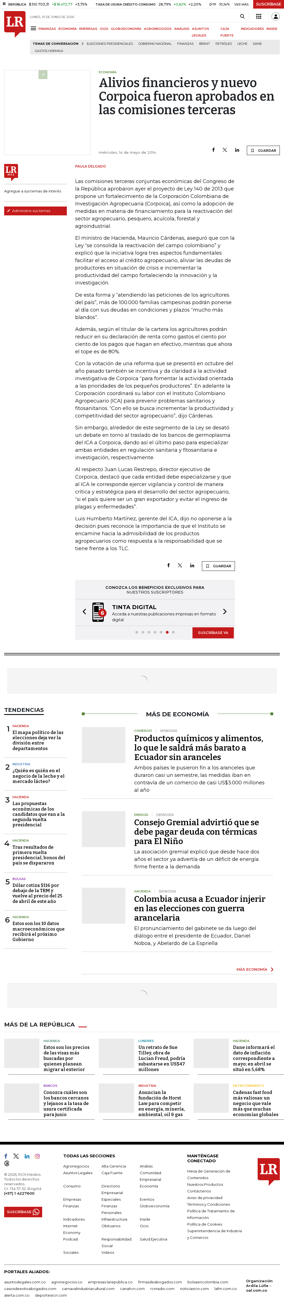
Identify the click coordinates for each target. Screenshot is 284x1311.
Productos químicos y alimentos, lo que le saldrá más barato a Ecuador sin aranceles (198, 747)
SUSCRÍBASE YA (213, 632)
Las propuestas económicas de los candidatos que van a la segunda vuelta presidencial (38, 814)
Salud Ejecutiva (153, 1239)
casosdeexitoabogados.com (30, 1288)
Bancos (50, 1086)
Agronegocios (76, 1166)
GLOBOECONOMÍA (126, 29)
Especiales (111, 1199)
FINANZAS (47, 29)
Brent (204, 44)
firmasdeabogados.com (160, 1281)
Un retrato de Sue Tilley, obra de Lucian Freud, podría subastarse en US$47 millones (161, 1058)
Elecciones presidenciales (110, 44)
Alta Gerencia (114, 1166)
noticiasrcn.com (194, 1288)
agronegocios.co (66, 1281)
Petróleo (223, 44)
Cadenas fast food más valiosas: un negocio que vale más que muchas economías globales (255, 1103)
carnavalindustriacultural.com (88, 1288)
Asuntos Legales (77, 1172)
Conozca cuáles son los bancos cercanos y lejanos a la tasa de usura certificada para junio (66, 1103)
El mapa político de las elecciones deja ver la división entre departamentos (38, 740)
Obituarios (111, 1225)
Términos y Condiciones (208, 1204)
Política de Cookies (204, 1224)
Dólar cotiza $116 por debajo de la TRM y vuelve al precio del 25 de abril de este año (37, 893)
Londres (146, 1041)
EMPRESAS (88, 29)
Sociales (70, 1252)
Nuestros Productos (205, 1184)
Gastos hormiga (49, 51)
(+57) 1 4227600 (19, 1193)
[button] (82, 612)
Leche (242, 44)
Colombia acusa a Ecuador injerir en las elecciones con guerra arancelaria (199, 908)
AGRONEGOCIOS (158, 29)
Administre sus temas (28, 210)
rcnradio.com (162, 1288)
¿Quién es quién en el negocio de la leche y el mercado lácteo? (38, 776)
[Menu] (34, 28)
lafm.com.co (225, 1288)
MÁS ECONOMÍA (252, 969)
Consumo (72, 1186)
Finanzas (185, 44)
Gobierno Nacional (155, 44)
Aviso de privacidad (204, 1197)
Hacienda (20, 726)
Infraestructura (114, 1219)
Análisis (146, 1166)
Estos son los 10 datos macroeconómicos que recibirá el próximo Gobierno (38, 931)
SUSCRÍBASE (268, 4)
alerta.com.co (16, 1295)
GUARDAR (263, 150)
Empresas (72, 1199)
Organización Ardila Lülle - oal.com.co (259, 1285)
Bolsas (19, 879)
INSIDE (272, 29)
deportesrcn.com (51, 1295)
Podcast (70, 1239)
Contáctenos (199, 1191)
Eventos (147, 1199)
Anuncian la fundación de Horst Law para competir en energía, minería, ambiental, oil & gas (161, 1103)
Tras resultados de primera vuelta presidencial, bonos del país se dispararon (38, 855)
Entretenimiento (248, 1086)
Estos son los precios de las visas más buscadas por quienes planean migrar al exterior (67, 1058)
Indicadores (74, 1219)
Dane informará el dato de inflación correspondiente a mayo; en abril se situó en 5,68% (254, 1058)
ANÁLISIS (181, 29)
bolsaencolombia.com (207, 1281)
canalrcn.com (132, 1288)
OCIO (104, 29)
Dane (257, 44)
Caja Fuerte (112, 1172)
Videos (108, 1252)
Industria (21, 764)
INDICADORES (252, 29)
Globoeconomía (154, 1205)
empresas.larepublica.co (110, 1281)
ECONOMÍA (68, 29)
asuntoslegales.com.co (25, 1281)
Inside (145, 1219)
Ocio (144, 1225)
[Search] (242, 16)
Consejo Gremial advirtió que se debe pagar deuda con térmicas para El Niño (196, 832)
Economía (149, 1186)
